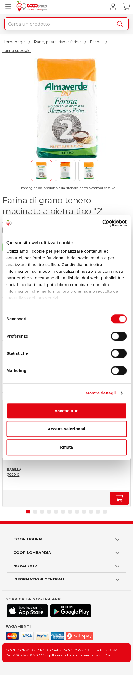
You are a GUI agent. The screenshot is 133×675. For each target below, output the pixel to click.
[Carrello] (126, 7)
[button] (28, 512)
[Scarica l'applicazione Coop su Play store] (71, 610)
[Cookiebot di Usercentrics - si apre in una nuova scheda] (102, 223)
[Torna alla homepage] (32, 7)
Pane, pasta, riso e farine (57, 41)
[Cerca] (121, 24)
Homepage (13, 41)
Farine (96, 41)
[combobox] (66, 24)
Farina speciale (16, 50)
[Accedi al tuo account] (113, 7)
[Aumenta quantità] (119, 498)
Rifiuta (66, 447)
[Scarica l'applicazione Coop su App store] (27, 610)
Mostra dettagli (101, 393)
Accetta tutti (66, 410)
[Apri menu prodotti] (7, 7)
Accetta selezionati (66, 428)
